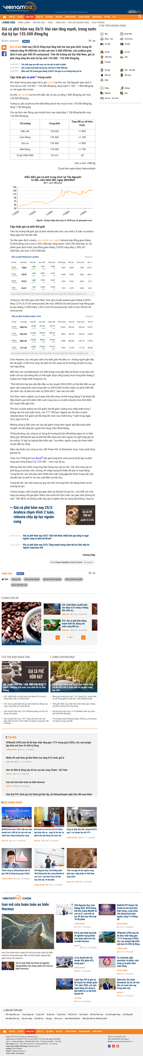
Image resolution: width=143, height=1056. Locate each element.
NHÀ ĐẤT (59, 17)
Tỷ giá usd (40, 1014)
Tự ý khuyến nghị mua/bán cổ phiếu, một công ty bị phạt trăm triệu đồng (128, 962)
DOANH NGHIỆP (84, 17)
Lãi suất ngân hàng (113, 1014)
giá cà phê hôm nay (19, 585)
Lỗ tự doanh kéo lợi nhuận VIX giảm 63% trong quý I (84, 960)
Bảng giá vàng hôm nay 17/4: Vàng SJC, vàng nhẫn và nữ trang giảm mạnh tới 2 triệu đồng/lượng (74, 697)
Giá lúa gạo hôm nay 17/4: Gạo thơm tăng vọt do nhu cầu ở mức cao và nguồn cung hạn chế (72, 687)
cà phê (50, 82)
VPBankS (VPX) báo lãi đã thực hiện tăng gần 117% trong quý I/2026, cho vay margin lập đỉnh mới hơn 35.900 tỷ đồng (48, 744)
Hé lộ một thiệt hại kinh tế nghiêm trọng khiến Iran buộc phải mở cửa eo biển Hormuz (34, 966)
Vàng (50, 22)
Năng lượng (24, 22)
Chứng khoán (11, 750)
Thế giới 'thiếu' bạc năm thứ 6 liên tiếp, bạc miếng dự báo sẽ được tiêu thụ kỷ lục (74, 705)
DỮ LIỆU (107, 17)
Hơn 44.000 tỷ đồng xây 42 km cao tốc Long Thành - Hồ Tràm (36, 770)
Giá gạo (49, 1019)
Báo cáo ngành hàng (78, 22)
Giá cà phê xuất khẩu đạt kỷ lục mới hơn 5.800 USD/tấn (44, 68)
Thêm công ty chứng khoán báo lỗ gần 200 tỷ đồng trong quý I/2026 (16, 872)
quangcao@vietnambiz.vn (123, 1041)
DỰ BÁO (20, 17)
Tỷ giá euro (61, 1014)
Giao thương (98, 22)
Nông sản (60, 22)
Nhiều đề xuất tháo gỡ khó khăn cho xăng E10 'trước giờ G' (35, 757)
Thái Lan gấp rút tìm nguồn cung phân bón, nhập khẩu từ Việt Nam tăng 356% (81, 873)
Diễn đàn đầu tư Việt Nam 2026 (95, 1019)
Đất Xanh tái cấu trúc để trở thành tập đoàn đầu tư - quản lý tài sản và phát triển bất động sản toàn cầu (49, 832)
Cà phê (21, 641)
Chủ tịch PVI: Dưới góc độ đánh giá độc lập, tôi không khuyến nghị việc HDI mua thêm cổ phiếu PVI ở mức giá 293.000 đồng (49, 796)
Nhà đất (5, 841)
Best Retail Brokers (72, 1019)
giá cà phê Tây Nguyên (52, 579)
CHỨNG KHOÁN (70, 17)
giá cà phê (23, 94)
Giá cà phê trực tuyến (73, 579)
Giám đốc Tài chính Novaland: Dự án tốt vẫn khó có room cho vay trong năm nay (128, 984)
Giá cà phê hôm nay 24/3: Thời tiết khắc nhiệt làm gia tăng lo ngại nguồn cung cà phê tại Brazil (56, 537)
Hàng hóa (9, 22)
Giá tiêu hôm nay (96, 1014)
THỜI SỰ (12, 17)
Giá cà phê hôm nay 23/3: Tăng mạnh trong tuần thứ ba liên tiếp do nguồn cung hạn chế (56, 546)
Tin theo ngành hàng (113, 25)
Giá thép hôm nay (12, 1019)
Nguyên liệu (39, 22)
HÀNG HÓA (30, 17)
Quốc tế (9, 786)
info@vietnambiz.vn (18, 1051)
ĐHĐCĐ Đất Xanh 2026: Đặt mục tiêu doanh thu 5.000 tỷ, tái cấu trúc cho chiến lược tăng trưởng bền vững (17, 832)
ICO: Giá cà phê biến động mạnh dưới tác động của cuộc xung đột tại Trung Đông (26, 705)
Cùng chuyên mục (63, 657)
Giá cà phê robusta (32, 579)
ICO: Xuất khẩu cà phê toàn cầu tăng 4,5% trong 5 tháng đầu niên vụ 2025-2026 (25, 697)
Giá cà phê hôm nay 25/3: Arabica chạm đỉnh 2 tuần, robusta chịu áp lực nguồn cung (34, 514)
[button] (57, 637)
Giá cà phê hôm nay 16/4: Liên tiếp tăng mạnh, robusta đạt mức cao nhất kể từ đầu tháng (24, 687)
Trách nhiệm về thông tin (15, 1053)
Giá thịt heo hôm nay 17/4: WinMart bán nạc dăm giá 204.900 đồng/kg (74, 712)
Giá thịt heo (38, 1019)
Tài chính (77, 998)
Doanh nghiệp (72, 838)
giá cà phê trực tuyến (49, 240)
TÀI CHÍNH (49, 17)
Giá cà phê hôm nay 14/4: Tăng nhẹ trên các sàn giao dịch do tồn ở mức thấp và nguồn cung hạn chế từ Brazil (26, 721)
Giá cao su (58, 1019)
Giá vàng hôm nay (13, 1014)
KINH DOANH (97, 17)
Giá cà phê (16, 46)
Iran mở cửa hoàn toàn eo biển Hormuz (25, 782)
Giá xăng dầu (128, 1014)
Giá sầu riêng (27, 1019)
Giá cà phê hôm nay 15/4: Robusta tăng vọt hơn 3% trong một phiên (26, 712)
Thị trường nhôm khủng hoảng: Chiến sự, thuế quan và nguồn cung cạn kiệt (75, 720)
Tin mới (11, 737)
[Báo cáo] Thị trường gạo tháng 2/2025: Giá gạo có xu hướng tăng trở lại (52, 71)
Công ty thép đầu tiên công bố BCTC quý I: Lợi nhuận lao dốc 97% (82, 831)
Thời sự (9, 774)
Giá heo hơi (72, 1014)
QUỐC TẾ (39, 17)
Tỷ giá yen (50, 1014)
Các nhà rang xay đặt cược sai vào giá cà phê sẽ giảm (44, 64)
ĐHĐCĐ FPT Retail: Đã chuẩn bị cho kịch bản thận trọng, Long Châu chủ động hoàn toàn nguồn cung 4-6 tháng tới (127, 912)
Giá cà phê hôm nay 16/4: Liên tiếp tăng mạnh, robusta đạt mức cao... (75, 607)
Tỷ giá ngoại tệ (28, 1014)
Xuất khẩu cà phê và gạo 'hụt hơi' (75, 622)
